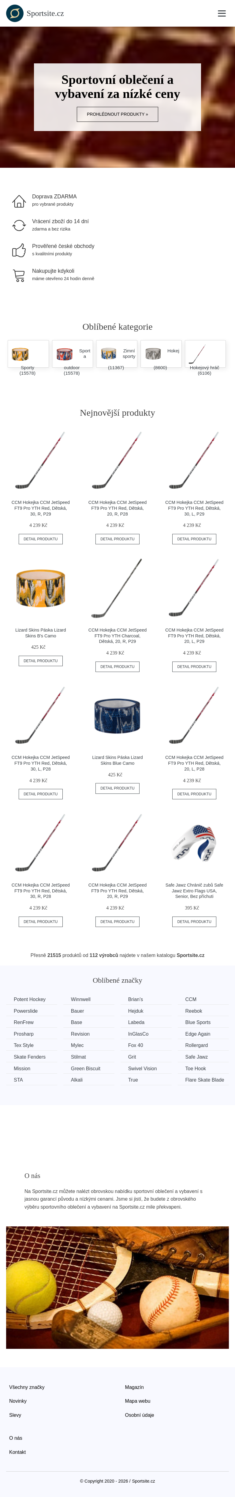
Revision (80, 1034)
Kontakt (17, 1452)
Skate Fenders (30, 1057)
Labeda (136, 1022)
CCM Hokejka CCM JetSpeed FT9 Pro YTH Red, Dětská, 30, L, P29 (194, 508)
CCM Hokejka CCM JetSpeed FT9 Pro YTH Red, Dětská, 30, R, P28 (41, 891)
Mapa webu (138, 1401)
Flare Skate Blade (204, 1079)
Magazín (134, 1387)
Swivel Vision (142, 1068)
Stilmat (78, 1057)
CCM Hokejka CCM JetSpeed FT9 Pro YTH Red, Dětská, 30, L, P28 (41, 763)
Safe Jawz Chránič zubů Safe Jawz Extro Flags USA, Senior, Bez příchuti (194, 891)
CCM (190, 999)
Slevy (15, 1415)
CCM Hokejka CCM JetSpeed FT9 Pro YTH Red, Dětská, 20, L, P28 (194, 763)
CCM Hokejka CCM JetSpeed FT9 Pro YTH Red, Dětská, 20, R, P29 (117, 891)
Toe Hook (195, 1068)
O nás (15, 1438)
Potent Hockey (30, 999)
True (133, 1079)
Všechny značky (27, 1387)
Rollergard (196, 1045)
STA (18, 1079)
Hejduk (136, 1011)
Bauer (77, 1011)
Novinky (18, 1401)
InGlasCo (138, 1034)
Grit (132, 1057)
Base (76, 1022)
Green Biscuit (85, 1068)
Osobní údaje (139, 1415)
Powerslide (26, 1011)
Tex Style (24, 1045)
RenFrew (24, 1022)
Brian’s (135, 999)
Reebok (193, 1011)
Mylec (77, 1045)
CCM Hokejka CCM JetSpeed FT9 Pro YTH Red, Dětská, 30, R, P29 (41, 508)
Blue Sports (198, 1022)
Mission (22, 1068)
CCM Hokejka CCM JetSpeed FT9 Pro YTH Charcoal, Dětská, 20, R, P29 (117, 636)
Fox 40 (135, 1045)
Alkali (77, 1079)
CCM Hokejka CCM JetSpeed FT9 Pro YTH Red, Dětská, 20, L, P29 (194, 636)
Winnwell (81, 999)
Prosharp (24, 1034)
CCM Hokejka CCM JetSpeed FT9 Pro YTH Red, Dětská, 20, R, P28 (117, 508)
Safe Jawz (196, 1057)
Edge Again (198, 1034)
